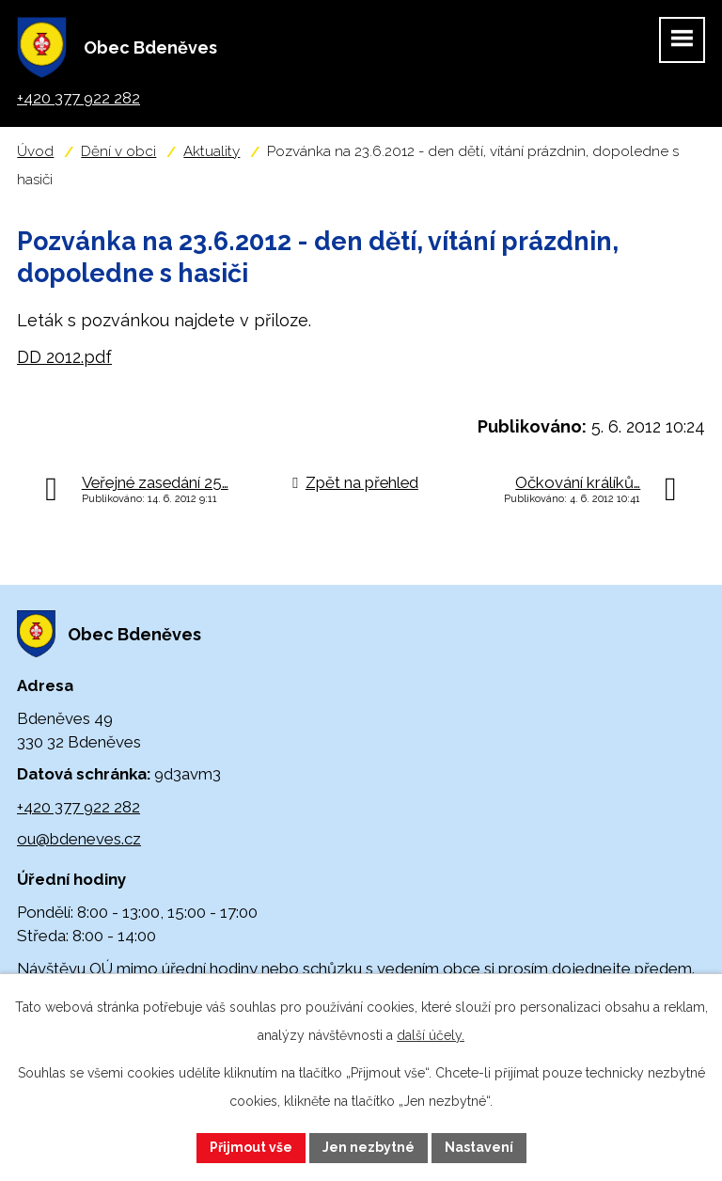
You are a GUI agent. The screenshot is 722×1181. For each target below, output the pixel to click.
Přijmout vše (251, 1147)
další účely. (430, 1035)
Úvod (35, 151)
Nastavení (479, 1147)
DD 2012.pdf (64, 357)
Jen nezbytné (368, 1147)
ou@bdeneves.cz (79, 838)
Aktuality (211, 151)
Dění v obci (118, 151)
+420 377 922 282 (78, 806)
